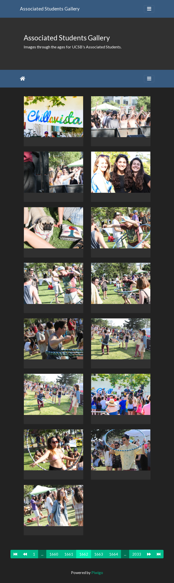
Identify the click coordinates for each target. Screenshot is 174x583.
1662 (83, 554)
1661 (68, 554)
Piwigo (97, 572)
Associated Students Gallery (50, 8)
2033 (136, 554)
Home (22, 78)
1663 (98, 554)
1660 (53, 554)
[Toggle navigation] (149, 8)
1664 (113, 554)
